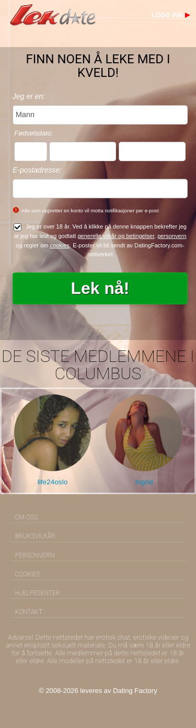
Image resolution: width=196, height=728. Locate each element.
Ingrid (144, 482)
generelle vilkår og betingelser (115, 236)
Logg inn (167, 15)
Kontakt (28, 612)
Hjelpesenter (37, 593)
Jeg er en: (29, 96)
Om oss (26, 517)
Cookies (27, 574)
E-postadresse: (37, 170)
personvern (171, 236)
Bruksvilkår (35, 536)
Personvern (35, 555)
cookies (60, 245)
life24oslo (52, 482)
